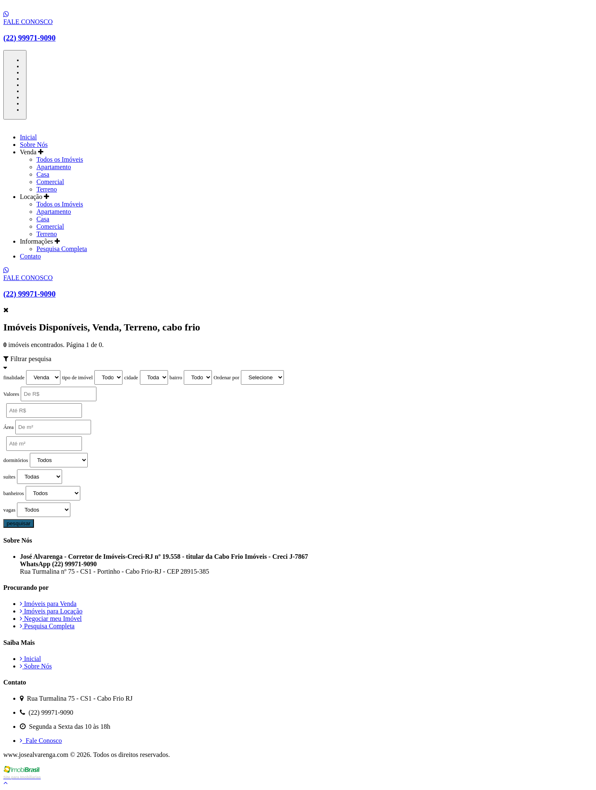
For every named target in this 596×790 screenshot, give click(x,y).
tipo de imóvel (77, 378)
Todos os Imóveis (59, 159)
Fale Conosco (41, 740)
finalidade (13, 378)
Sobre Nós (34, 144)
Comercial (50, 181)
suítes (9, 477)
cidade (131, 378)
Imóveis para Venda (48, 603)
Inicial (28, 137)
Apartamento (53, 166)
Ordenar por (226, 378)
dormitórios (15, 460)
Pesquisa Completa (61, 248)
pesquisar (19, 523)
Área (8, 427)
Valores (11, 394)
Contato (30, 256)
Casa (42, 174)
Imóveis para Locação (51, 611)
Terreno (46, 189)
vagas (9, 510)
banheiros (13, 493)
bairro (176, 378)
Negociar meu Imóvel (51, 618)
